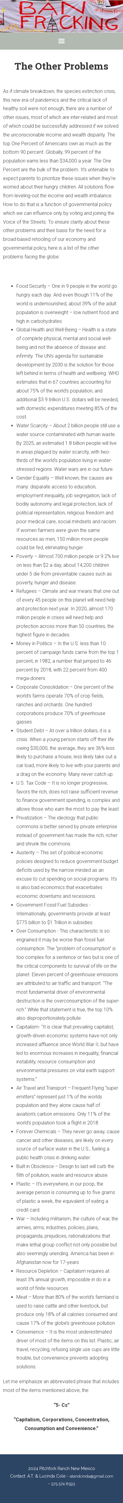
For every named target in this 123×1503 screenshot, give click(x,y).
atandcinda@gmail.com (91, 1476)
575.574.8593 (63, 1484)
